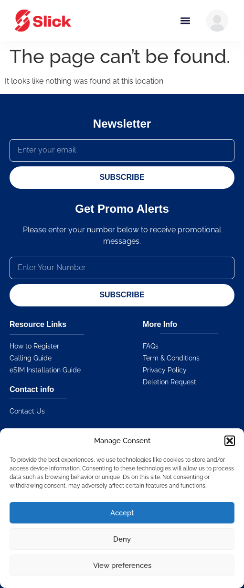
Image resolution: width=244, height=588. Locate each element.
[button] (229, 441)
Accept (122, 513)
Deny (122, 539)
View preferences (122, 565)
